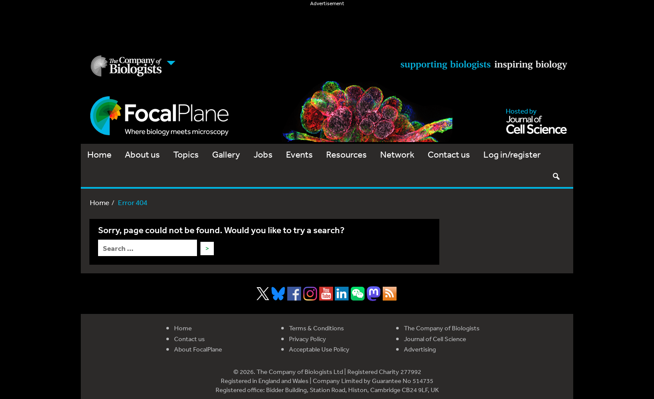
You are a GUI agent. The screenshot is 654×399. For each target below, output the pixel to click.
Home (99, 154)
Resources (346, 154)
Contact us (449, 154)
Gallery (226, 154)
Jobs (263, 154)
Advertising (420, 349)
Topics (186, 154)
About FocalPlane (198, 349)
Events (299, 154)
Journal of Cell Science (435, 339)
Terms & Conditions (316, 328)
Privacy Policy (307, 339)
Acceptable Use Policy (319, 349)
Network (397, 154)
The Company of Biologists (441, 328)
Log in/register (512, 154)
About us (142, 154)
